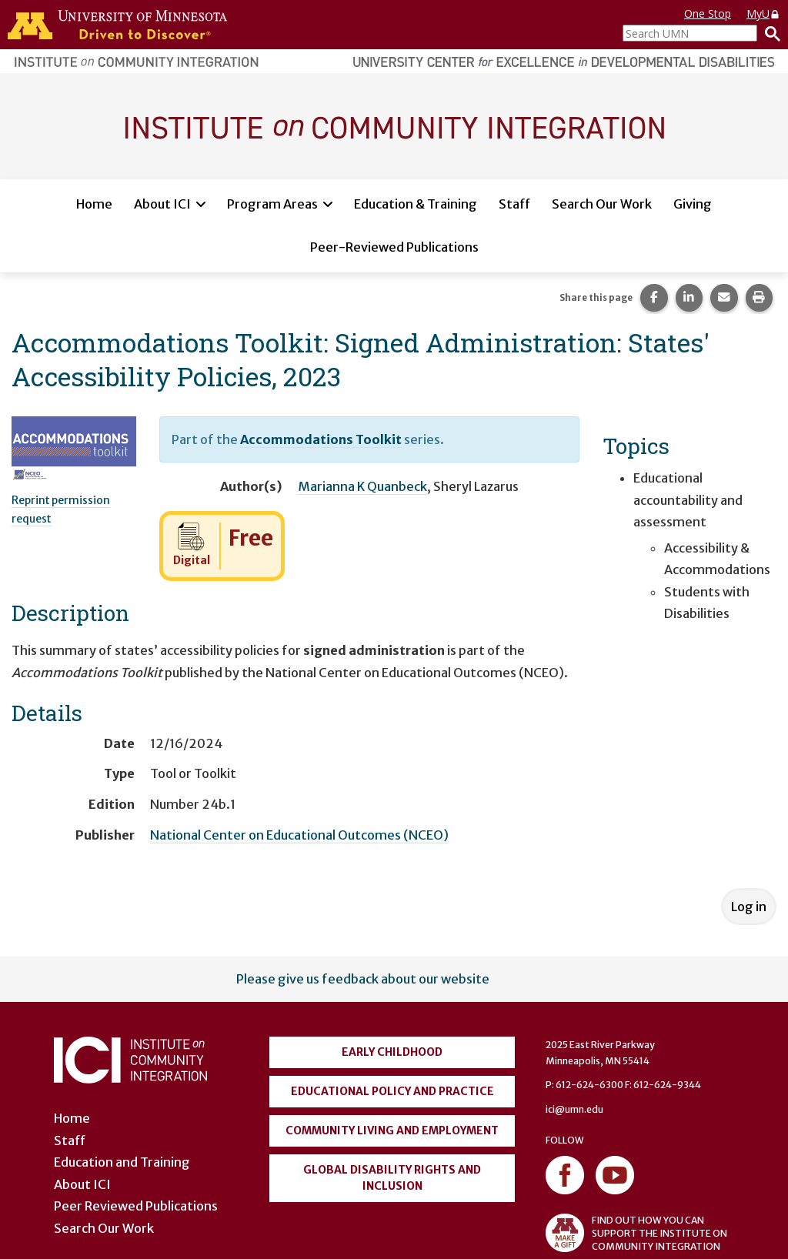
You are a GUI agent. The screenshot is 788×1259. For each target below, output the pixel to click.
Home (94, 204)
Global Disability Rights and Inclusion (392, 1178)
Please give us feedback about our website (362, 979)
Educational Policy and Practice (392, 1091)
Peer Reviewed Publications (136, 1206)
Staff (514, 204)
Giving (692, 204)
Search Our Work (602, 204)
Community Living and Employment (392, 1130)
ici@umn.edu (574, 1109)
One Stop (707, 13)
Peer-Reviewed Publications (394, 247)
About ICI (162, 204)
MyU (763, 13)
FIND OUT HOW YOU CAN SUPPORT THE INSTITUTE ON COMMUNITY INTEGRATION (636, 1233)
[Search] (768, 33)
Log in (748, 906)
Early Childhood (392, 1052)
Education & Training (415, 204)
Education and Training (122, 1162)
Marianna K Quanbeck (362, 486)
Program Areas (272, 204)
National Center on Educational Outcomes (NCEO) (299, 835)
